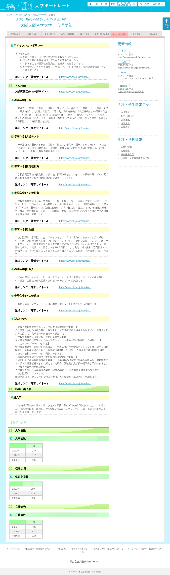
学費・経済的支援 (102, 34)
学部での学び (32, 34)
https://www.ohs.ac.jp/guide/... (74, 77)
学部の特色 (15, 34)
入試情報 (125, 112)
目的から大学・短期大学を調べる (108, 549)
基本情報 (153, 34)
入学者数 (125, 119)
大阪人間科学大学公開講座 (131, 91)
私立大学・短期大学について (39, 549)
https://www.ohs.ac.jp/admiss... (75, 91)
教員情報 (136, 34)
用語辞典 (62, 549)
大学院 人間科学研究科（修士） (137, 158)
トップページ (12, 15)
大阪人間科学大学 (39, 15)
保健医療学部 (127, 154)
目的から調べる (24, 15)
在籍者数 (125, 127)
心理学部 (125, 150)
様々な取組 (84, 34)
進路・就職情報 (67, 34)
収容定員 (125, 123)
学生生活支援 (50, 34)
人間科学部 (126, 147)
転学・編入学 (127, 116)
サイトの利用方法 (79, 549)
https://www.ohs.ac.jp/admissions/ (134, 57)
